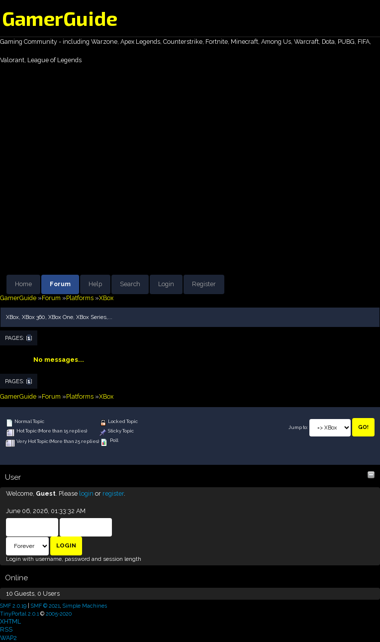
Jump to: (298, 427)
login (86, 493)
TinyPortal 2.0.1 (19, 614)
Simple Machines (85, 606)
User (13, 477)
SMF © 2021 (45, 606)
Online (16, 577)
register (113, 493)
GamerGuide (59, 18)
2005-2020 (59, 614)
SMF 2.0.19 (13, 606)
